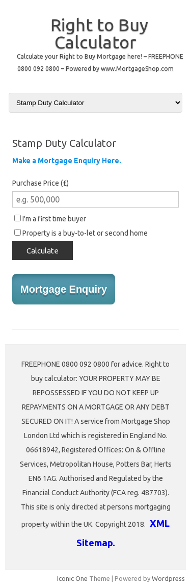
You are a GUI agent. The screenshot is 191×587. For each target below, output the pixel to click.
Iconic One (72, 578)
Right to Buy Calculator (99, 33)
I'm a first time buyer (50, 219)
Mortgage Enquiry (63, 289)
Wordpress (168, 578)
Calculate (42, 250)
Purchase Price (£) (40, 183)
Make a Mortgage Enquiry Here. (66, 161)
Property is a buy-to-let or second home (81, 233)
